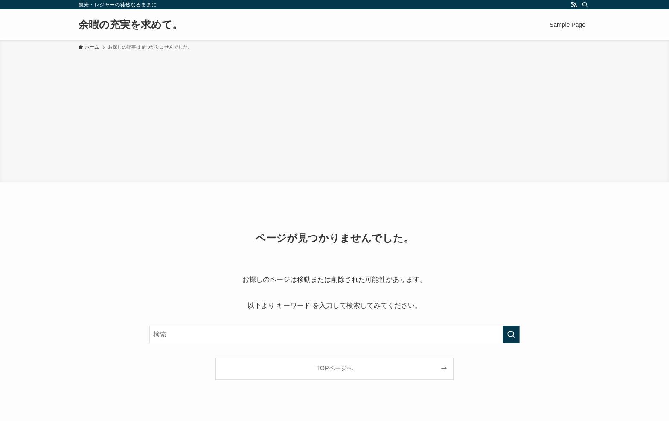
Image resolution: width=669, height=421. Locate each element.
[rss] (573, 4)
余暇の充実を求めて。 (131, 25)
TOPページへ (334, 368)
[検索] (584, 4)
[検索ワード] (334, 334)
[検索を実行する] (511, 334)
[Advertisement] (334, 115)
